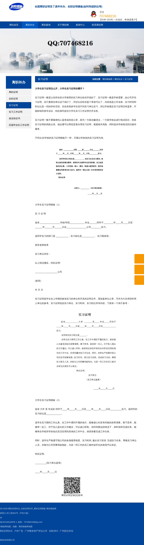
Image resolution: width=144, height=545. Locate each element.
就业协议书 (14, 118)
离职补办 (29, 25)
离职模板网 (107, 79)
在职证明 (13, 98)
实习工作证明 (15, 112)
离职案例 (45, 25)
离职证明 (13, 92)
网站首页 (13, 25)
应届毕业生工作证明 (19, 125)
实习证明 (13, 105)
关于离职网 (63, 25)
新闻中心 (80, 25)
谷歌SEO (27, 531)
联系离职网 (97, 25)
